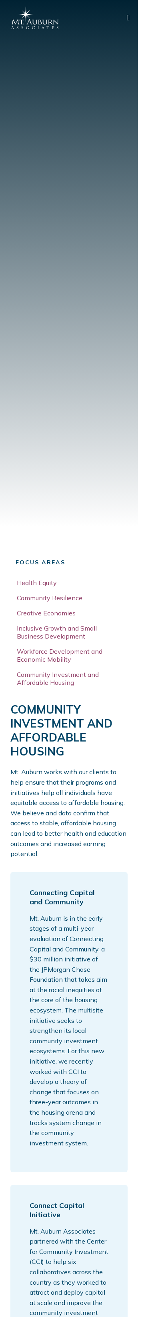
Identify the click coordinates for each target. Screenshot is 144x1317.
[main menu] (128, 17)
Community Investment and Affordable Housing (58, 678)
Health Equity (37, 583)
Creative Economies (46, 613)
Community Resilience (49, 598)
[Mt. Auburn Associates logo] (35, 17)
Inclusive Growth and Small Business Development (57, 632)
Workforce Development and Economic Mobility (59, 655)
